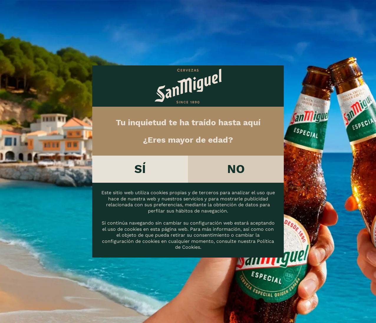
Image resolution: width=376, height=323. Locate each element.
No (236, 169)
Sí (140, 169)
